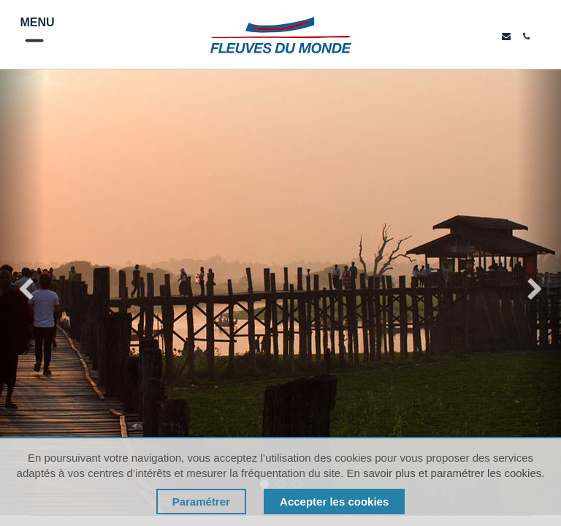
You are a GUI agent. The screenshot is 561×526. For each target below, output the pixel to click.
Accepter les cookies (334, 501)
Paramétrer (201, 501)
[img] (22, 292)
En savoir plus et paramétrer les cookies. (445, 473)
